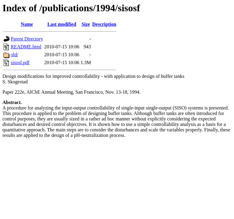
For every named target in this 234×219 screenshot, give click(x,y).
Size (86, 24)
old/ (14, 54)
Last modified (61, 24)
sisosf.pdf (20, 62)
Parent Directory (27, 38)
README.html (26, 46)
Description (104, 24)
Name (27, 24)
